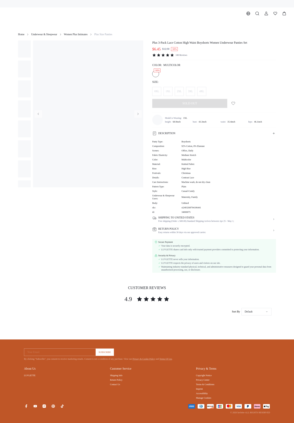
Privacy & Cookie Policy (144, 359)
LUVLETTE (29, 375)
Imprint (199, 389)
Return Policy (116, 380)
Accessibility (202, 393)
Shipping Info (116, 375)
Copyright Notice (204, 375)
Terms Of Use (165, 359)
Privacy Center (202, 380)
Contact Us (115, 384)
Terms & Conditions (205, 384)
